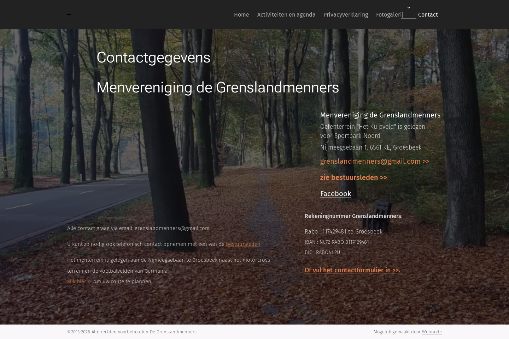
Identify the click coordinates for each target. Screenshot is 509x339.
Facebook (335, 193)
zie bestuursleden (349, 177)
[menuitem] (222, 14)
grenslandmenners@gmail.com (370, 161)
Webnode (432, 331)
